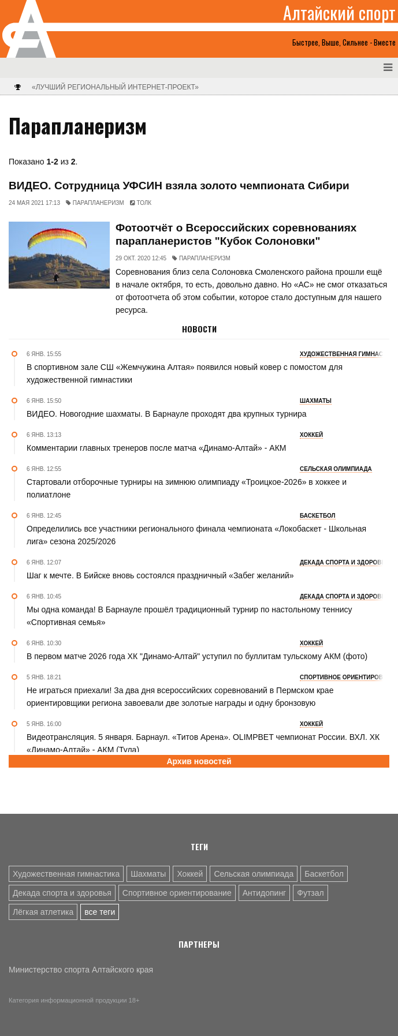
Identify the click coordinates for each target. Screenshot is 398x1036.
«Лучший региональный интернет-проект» (115, 87)
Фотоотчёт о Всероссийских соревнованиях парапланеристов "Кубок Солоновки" (236, 234)
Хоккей (190, 873)
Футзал (310, 892)
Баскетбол (324, 873)
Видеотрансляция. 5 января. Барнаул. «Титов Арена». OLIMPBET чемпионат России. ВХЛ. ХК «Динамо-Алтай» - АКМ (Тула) (203, 743)
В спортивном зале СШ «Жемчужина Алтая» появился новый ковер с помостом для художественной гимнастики (185, 373)
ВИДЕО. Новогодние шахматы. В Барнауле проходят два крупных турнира (167, 413)
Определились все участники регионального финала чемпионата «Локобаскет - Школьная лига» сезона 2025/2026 (196, 535)
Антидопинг (265, 892)
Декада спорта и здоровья (62, 892)
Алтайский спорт (339, 12)
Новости (199, 329)
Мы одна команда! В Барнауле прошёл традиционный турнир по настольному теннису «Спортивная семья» (189, 616)
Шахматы (148, 873)
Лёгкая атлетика (43, 912)
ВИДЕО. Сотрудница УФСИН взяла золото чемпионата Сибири (179, 185)
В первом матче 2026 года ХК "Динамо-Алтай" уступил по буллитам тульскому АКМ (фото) (197, 656)
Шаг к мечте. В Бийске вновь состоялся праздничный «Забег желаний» (160, 575)
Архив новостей (198, 761)
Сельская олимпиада (253, 873)
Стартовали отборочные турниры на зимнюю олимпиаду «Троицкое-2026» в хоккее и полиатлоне (187, 488)
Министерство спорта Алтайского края (81, 969)
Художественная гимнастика (66, 873)
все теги (99, 912)
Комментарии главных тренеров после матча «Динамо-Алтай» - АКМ (156, 447)
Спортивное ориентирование (177, 892)
